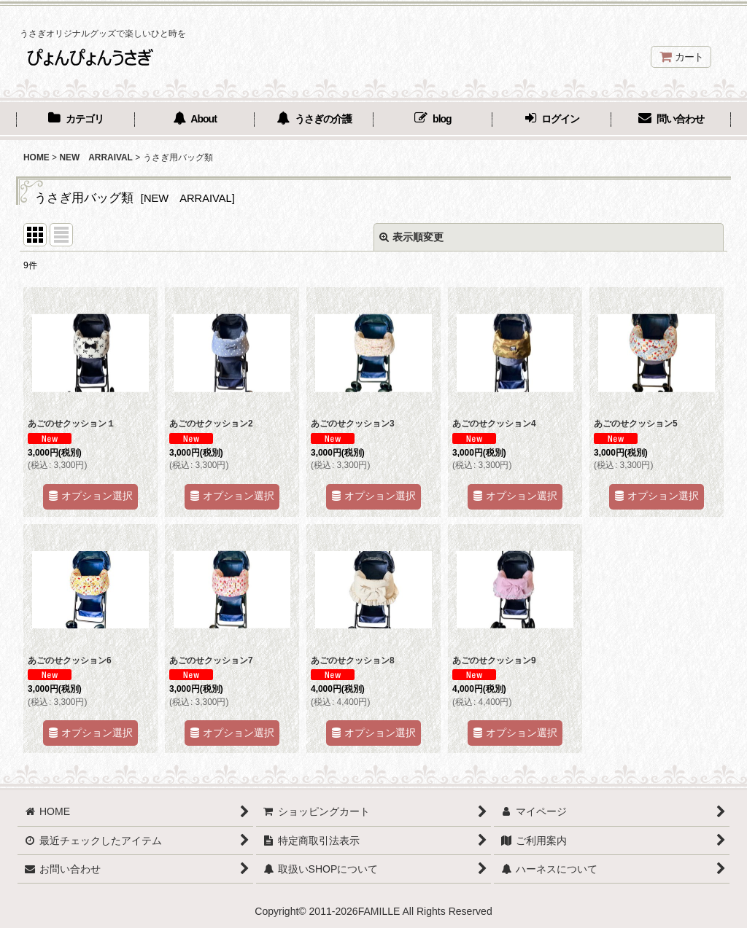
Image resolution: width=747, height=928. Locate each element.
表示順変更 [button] (411, 237)
